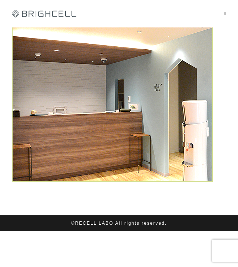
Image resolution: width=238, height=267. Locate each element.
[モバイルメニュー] (225, 13)
